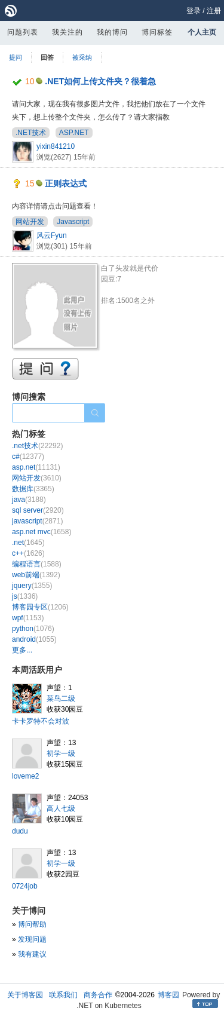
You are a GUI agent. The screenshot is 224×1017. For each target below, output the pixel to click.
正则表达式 (66, 183)
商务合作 (98, 995)
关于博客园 (25, 995)
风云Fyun (51, 235)
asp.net (36, 467)
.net (28, 542)
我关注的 (67, 32)
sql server (38, 510)
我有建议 (32, 954)
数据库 (33, 489)
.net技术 (37, 446)
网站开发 (30, 222)
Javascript (73, 222)
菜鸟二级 (61, 698)
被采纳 (82, 57)
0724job (25, 886)
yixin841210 (55, 146)
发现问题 (32, 939)
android (34, 639)
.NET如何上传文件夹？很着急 (100, 81)
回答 (47, 57)
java (29, 499)
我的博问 (112, 32)
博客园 (168, 995)
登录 (193, 11)
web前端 (36, 575)
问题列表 (22, 32)
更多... (22, 650)
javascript (37, 521)
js (25, 596)
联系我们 (63, 995)
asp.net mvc (41, 532)
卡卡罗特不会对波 (40, 721)
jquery (32, 585)
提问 (15, 57)
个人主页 (202, 32)
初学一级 (61, 753)
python (33, 628)
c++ (28, 553)
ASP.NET (74, 132)
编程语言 (37, 564)
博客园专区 (40, 607)
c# (28, 456)
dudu (20, 831)
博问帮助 (32, 924)
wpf (28, 618)
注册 (214, 11)
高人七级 (61, 808)
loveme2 (25, 776)
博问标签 (157, 32)
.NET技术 (31, 132)
